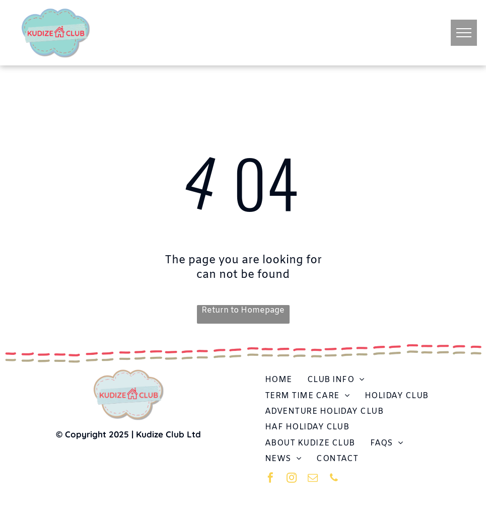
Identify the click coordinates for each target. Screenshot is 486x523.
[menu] (464, 33)
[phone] (333, 479)
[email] (312, 479)
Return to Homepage (243, 310)
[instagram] (291, 479)
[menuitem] (278, 380)
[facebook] (270, 479)
